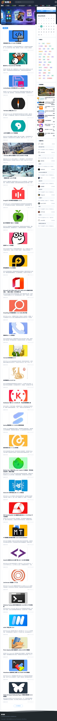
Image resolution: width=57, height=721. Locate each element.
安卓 (14, 6)
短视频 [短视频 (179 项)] (40, 70)
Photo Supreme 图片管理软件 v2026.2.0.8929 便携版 (16, 650)
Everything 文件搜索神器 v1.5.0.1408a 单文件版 (15, 313)
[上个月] (52, 16)
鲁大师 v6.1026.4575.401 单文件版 (12, 65)
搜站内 (41, 10)
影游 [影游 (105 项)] (44, 56)
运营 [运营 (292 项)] (52, 75)
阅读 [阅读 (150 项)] (40, 78)
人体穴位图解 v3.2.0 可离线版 (10, 133)
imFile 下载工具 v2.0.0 (8, 627)
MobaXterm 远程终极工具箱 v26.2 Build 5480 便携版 (16, 672)
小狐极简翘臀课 (48, 120)
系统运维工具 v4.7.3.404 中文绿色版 (12, 43)
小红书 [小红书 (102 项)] (40, 54)
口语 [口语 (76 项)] (48, 48)
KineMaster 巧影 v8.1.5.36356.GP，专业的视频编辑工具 (17, 403)
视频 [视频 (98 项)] (44, 75)
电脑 (7, 6)
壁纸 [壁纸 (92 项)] (46, 51)
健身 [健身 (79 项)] (46, 46)
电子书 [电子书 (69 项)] (40, 67)
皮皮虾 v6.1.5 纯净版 (8, 245)
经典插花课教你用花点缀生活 (50, 98)
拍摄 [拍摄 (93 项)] (44, 59)
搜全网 (51, 10)
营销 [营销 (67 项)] (40, 75)
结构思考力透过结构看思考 (50, 111)
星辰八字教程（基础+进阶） (49, 134)
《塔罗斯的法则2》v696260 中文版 (46, 94)
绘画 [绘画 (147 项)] (49, 70)
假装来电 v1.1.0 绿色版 (9, 335)
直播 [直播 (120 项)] (51, 67)
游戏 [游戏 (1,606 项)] (40, 64)
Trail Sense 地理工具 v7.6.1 (10, 110)
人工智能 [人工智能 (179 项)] (40, 46)
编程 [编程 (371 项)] (40, 72)
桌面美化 (53, 104)
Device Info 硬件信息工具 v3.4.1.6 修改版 (13, 492)
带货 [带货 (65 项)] (49, 54)
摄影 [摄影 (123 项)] (48, 59)
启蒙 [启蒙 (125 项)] (52, 48)
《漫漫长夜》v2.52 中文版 (9, 178)
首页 (2, 6)
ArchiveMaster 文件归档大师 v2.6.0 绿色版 (13, 88)
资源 (36, 6)
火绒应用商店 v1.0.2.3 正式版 (50, 107)
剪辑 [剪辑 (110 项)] (40, 48)
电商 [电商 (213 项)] (48, 64)
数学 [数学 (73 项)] (45, 62)
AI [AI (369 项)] (39, 43)
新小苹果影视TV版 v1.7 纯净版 (10, 223)
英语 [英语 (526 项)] (49, 72)
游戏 (29, 6)
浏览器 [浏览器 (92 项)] (49, 62)
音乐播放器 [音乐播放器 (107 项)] (49, 78)
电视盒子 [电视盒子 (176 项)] (46, 67)
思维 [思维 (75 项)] (52, 56)
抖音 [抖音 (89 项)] (40, 59)
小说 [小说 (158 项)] (45, 54)
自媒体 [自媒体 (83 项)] (44, 72)
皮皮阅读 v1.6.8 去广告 (49, 129)
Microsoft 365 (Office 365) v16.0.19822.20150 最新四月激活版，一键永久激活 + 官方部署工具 (18, 291)
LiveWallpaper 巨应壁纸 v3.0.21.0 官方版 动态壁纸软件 (50, 102)
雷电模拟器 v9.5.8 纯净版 (9, 268)
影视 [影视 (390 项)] (48, 56)
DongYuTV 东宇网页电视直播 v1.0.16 (12, 200)
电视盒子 (22, 6)
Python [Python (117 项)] (48, 43)
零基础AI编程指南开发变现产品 (50, 116)
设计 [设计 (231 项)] (48, 75)
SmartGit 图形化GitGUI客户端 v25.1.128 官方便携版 (16, 560)
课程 (42, 6)
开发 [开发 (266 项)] (40, 56)
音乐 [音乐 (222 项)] (44, 78)
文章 (48, 6)
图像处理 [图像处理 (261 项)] (40, 51)
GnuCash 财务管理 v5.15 (9, 358)
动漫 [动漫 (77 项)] (44, 48)
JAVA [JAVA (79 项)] (43, 43)
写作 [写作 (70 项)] (50, 46)
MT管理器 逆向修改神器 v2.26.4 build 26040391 (15, 537)
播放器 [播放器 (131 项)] (40, 62)
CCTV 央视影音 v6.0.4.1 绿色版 (47, 166)
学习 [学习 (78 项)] (50, 51)
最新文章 (5, 27)
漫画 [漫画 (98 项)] (44, 64)
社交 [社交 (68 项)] (45, 70)
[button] (56, 2)
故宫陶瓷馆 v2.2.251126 (9, 380)
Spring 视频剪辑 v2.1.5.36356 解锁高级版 (13, 425)
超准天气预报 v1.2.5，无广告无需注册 (50, 125)
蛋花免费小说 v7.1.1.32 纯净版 (10, 447)
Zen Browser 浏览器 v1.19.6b (10, 582)
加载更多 (18, 705)
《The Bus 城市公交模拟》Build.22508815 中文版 (15, 155)
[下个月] (54, 16)
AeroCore (14, 719)
